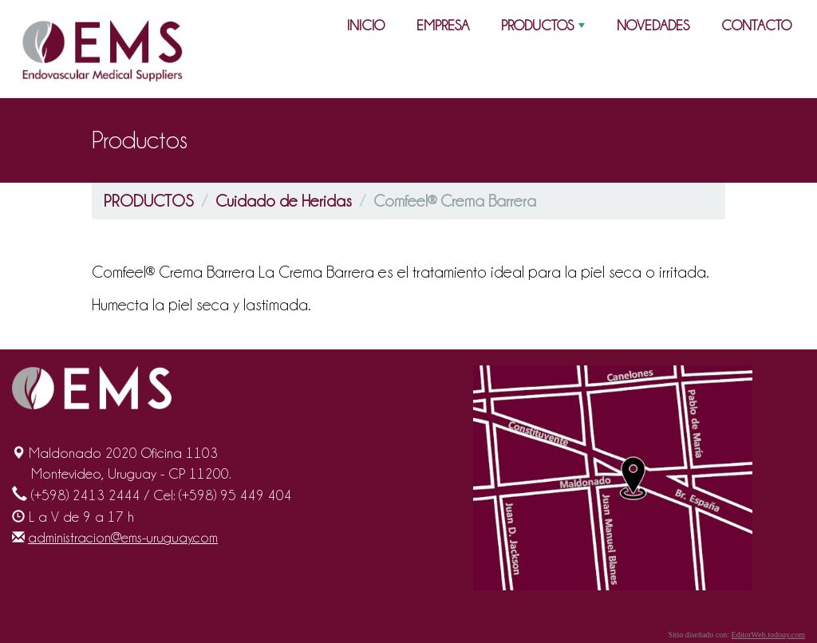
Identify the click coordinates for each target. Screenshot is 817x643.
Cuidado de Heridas (283, 200)
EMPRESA (442, 25)
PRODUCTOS (544, 29)
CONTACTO (756, 25)
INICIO (366, 25)
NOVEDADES (653, 25)
